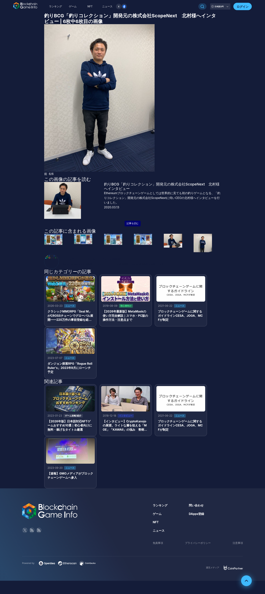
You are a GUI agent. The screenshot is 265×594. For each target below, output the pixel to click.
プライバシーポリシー (198, 543)
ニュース (159, 531)
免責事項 (158, 543)
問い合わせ (196, 506)
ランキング (55, 6)
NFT (90, 6)
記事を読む (133, 223)
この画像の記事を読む (67, 179)
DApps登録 (196, 514)
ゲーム (73, 6)
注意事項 (238, 543)
